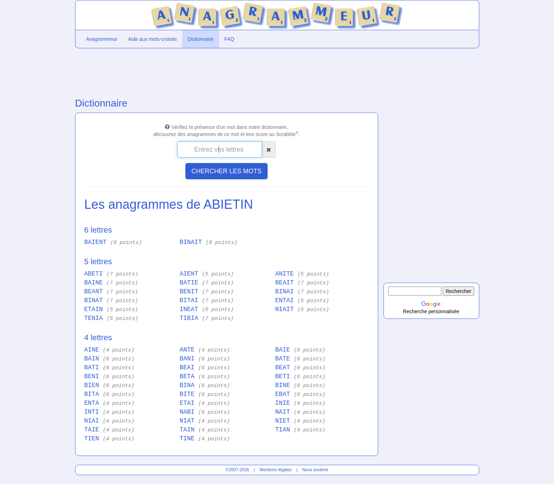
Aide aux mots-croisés (152, 39)
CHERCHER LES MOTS (226, 171)
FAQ (229, 39)
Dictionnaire (201, 39)
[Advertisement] (226, 71)
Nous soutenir (315, 469)
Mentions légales (276, 469)
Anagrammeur (102, 39)
